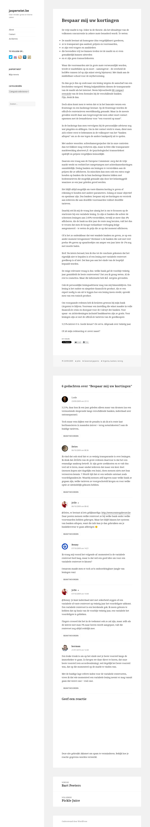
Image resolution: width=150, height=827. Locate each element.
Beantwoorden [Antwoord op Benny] (70, 579)
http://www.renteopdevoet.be (116, 512)
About (11, 29)
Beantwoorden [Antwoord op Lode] (70, 436)
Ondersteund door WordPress (74, 821)
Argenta (106, 361)
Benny (75, 544)
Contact (12, 34)
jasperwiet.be (19, 11)
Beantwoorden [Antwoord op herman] (70, 688)
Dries (75, 446)
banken (113, 361)
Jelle (78, 361)
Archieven (13, 39)
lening (120, 361)
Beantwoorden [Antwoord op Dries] (70, 492)
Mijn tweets (14, 74)
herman (76, 646)
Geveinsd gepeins (91, 361)
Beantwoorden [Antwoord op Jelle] (70, 534)
